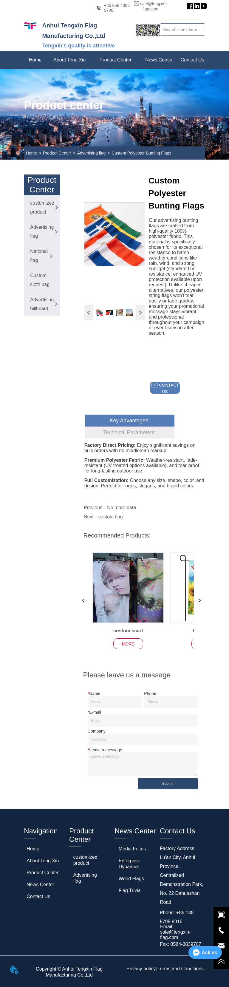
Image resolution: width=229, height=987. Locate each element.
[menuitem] (69, 60)
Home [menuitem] (35, 59)
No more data (121, 507)
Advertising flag (91, 153)
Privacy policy (141, 968)
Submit (167, 783)
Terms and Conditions (180, 968)
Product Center (57, 153)
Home (31, 153)
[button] (69, 60)
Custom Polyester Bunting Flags (141, 153)
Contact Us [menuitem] (192, 59)
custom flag (110, 516)
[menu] (114, 60)
